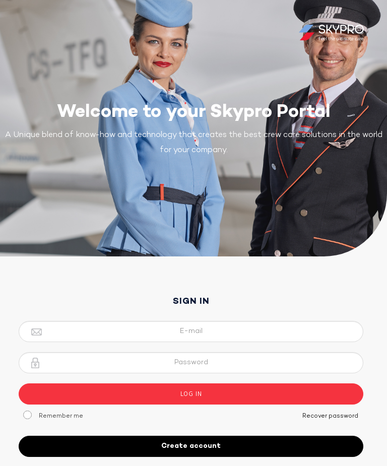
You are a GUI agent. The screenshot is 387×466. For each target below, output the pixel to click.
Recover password (330, 416)
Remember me (61, 416)
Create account (191, 446)
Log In (191, 393)
